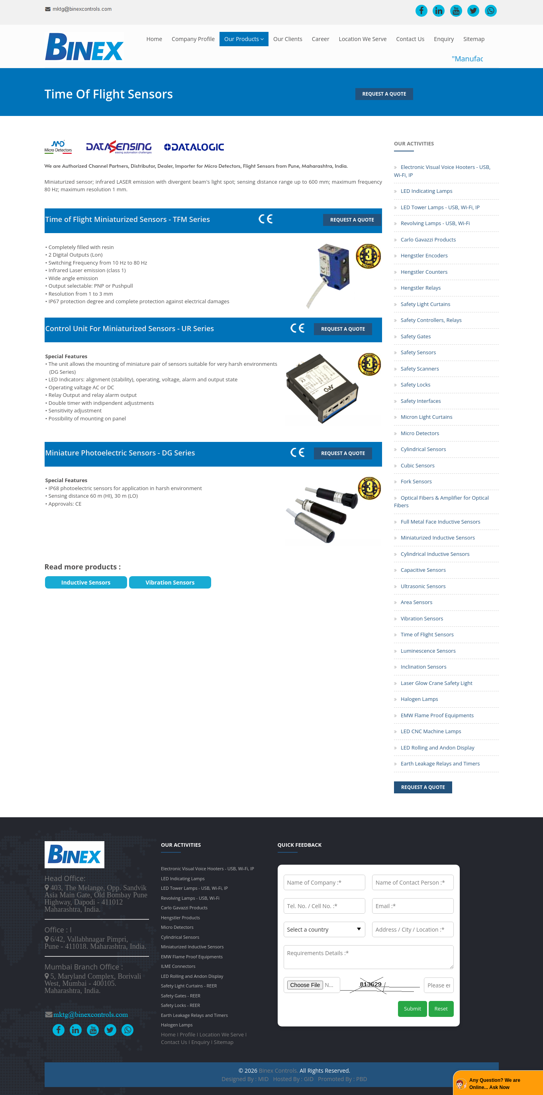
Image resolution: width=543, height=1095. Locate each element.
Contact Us (410, 39)
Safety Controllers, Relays (431, 320)
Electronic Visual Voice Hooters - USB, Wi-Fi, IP (207, 868)
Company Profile (193, 39)
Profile (187, 1034)
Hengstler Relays (421, 287)
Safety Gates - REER (180, 996)
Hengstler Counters (424, 271)
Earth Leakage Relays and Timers (440, 763)
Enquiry (444, 39)
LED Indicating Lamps (427, 190)
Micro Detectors (420, 433)
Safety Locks (415, 384)
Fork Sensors (416, 481)
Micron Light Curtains (427, 416)
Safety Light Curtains (425, 304)
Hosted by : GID (293, 1079)
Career (320, 39)
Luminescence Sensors (428, 650)
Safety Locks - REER (180, 1005)
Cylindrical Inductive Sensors (435, 553)
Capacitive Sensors (423, 569)
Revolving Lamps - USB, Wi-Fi (435, 223)
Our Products (244, 39)
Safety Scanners (420, 368)
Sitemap (473, 39)
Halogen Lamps (419, 699)
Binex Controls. (278, 1070)
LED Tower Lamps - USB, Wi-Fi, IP (440, 207)
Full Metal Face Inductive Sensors (440, 521)
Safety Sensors (418, 352)
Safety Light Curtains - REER (189, 986)
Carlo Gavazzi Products (428, 239)
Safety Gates (416, 336)
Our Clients (287, 39)
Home (155, 39)
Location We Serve (363, 39)
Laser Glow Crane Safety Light (436, 683)
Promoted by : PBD (342, 1079)
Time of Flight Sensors (427, 634)
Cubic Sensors (418, 465)
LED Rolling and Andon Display (437, 747)
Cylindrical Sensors (423, 449)
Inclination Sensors (424, 666)
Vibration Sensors (422, 618)
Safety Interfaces (421, 400)
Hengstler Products (180, 917)
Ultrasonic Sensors (423, 586)
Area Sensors (416, 602)
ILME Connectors (178, 966)
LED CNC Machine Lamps (431, 731)
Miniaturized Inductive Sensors (438, 537)
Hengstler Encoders (424, 255)
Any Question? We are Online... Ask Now (494, 1083)
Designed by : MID (246, 1079)
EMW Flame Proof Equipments (437, 715)
